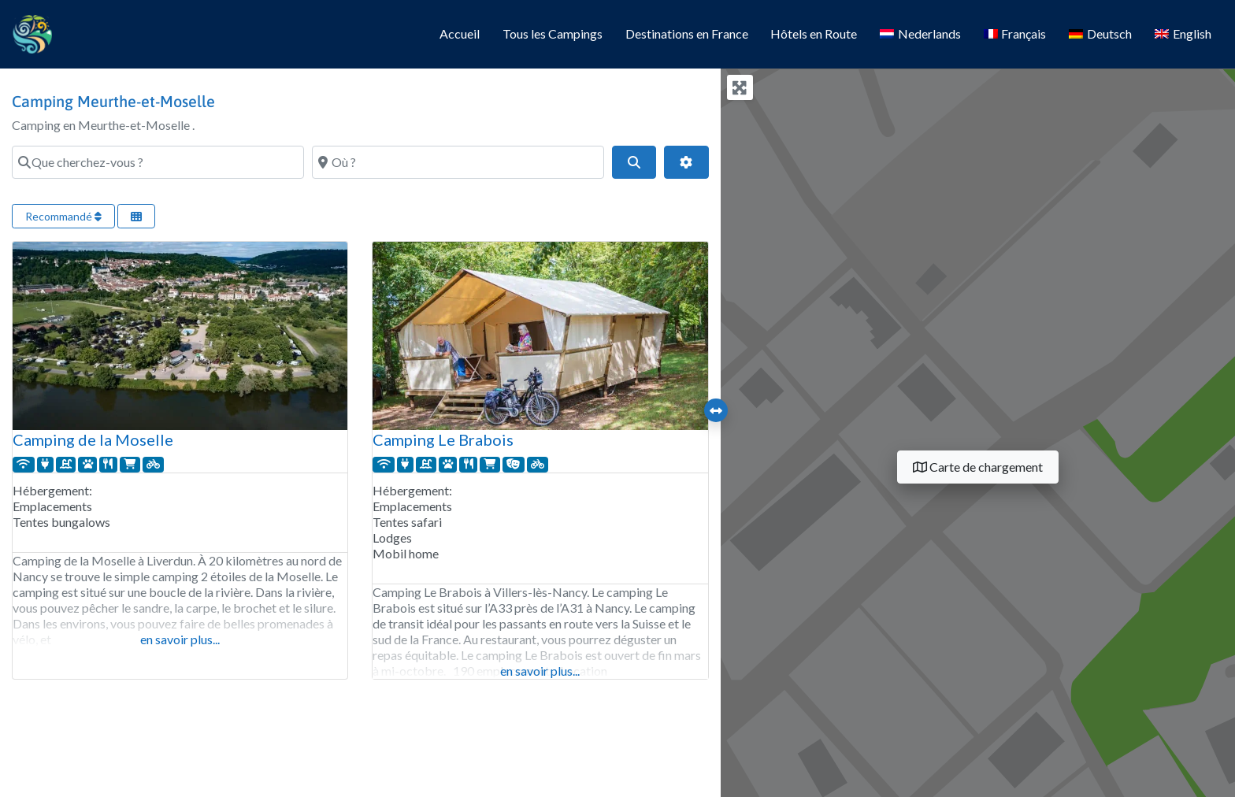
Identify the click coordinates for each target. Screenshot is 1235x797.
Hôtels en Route (813, 33)
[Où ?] (458, 162)
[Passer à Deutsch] (1101, 35)
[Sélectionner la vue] (136, 216)
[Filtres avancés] (686, 162)
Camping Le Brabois (443, 439)
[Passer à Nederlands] (921, 35)
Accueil (459, 33)
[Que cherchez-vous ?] (158, 162)
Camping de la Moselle (93, 439)
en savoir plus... (180, 639)
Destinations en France (686, 33)
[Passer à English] (1182, 35)
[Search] (634, 162)
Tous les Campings (553, 33)
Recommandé (63, 216)
